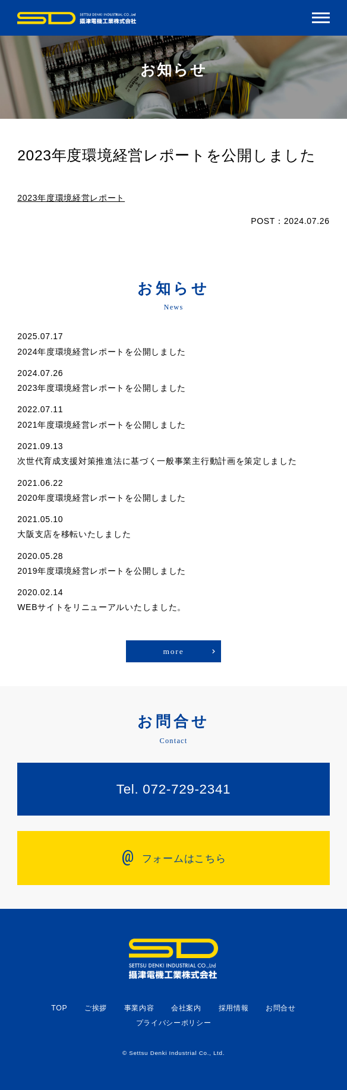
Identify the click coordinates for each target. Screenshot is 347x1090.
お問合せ (281, 1008)
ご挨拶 (95, 1008)
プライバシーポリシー (174, 1023)
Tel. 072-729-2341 (173, 789)
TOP (59, 1008)
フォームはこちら (173, 856)
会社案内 (186, 1008)
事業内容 (139, 1008)
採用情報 (234, 1008)
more (173, 651)
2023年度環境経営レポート (71, 198)
